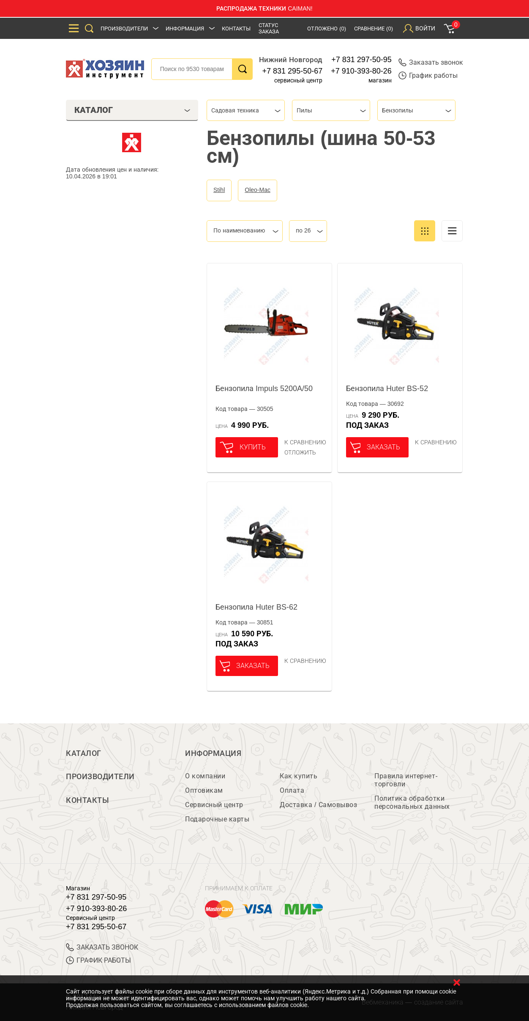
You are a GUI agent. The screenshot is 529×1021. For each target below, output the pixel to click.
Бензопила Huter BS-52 (387, 388)
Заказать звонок (430, 62)
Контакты (236, 28)
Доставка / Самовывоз (318, 805)
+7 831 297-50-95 (361, 59)
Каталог (83, 753)
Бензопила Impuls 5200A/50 (264, 388)
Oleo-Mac (257, 189)
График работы (428, 75)
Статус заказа (269, 28)
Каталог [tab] (132, 110)
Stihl (219, 189)
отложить (300, 452)
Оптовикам (204, 790)
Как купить (298, 776)
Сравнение (373, 28)
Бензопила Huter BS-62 (256, 607)
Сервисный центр (214, 805)
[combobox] (246, 110)
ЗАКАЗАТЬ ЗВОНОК (102, 948)
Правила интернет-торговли (406, 780)
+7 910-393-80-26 (361, 71)
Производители (124, 28)
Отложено (326, 28)
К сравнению (305, 442)
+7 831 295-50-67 (292, 71)
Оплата (292, 790)
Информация (185, 28)
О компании (205, 776)
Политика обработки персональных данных (412, 802)
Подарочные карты (217, 819)
